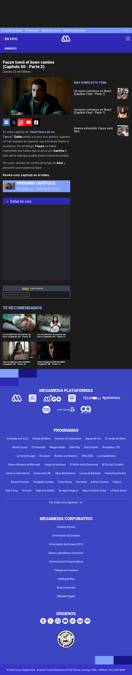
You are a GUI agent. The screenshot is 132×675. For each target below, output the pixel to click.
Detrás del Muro (41, 438)
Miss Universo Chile (75, 30)
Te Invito (27, 490)
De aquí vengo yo (69, 490)
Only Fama (11, 490)
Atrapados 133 (111, 447)
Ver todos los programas (66, 502)
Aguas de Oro (93, 438)
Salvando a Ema (51, 30)
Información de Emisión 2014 (66, 544)
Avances (11, 48)
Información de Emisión (66, 535)
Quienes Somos (66, 526)
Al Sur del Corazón (113, 464)
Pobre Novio (65, 481)
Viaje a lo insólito (45, 490)
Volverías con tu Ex (17, 438)
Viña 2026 (87, 455)
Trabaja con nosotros (66, 570)
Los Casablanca (106, 455)
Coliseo (117, 481)
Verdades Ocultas (43, 481)
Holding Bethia (66, 578)
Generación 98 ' (42, 473)
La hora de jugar (26, 455)
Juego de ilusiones (55, 464)
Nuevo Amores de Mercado (24, 464)
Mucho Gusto (20, 447)
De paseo (44, 455)
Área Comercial (66, 587)
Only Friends (91, 447)
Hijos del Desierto (65, 473)
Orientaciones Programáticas (66, 561)
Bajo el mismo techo (94, 490)
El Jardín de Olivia (12, 30)
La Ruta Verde (118, 490)
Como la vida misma (17, 473)
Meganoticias (57, 447)
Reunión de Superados (68, 438)
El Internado (32, 30)
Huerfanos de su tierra (16, 294)
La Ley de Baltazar (90, 473)
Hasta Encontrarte (115, 473)
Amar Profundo (20, 481)
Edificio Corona (99, 481)
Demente (81, 481)
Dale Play (74, 447)
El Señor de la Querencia (84, 464)
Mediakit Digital (66, 596)
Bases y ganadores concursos (66, 552)
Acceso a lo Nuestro (65, 455)
